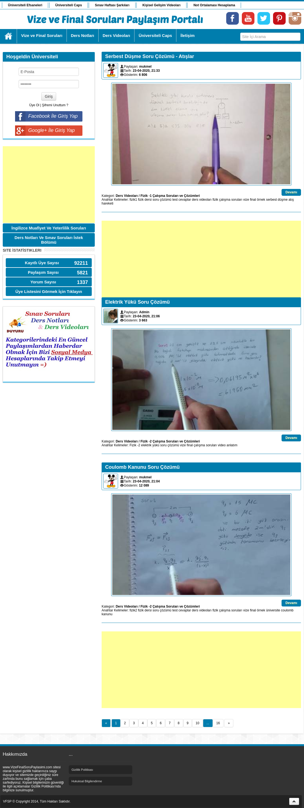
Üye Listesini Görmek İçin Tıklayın (48, 291)
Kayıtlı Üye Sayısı (42, 262)
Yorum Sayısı (43, 282)
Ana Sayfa (8, 36)
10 (197, 723)
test (174, 200)
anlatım (231, 445)
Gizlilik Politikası (82, 769)
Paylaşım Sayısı (43, 272)
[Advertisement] (49, 184)
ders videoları (202, 200)
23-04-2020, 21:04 (146, 481)
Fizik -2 (135, 445)
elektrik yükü (150, 445)
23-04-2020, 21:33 (146, 71)
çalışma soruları (205, 445)
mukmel (145, 66)
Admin (144, 312)
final (253, 200)
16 (218, 723)
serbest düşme (277, 200)
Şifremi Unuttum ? (55, 105)
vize (246, 200)
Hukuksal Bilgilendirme (86, 781)
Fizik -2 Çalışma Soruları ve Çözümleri (170, 441)
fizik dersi (145, 200)
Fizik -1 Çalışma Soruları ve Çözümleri (170, 196)
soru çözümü (162, 200)
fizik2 (133, 610)
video (222, 445)
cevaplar (185, 200)
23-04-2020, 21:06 (146, 316)
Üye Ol (34, 105)
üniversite (273, 610)
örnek (261, 200)
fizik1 (133, 200)
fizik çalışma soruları (227, 200)
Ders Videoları (126, 196)
